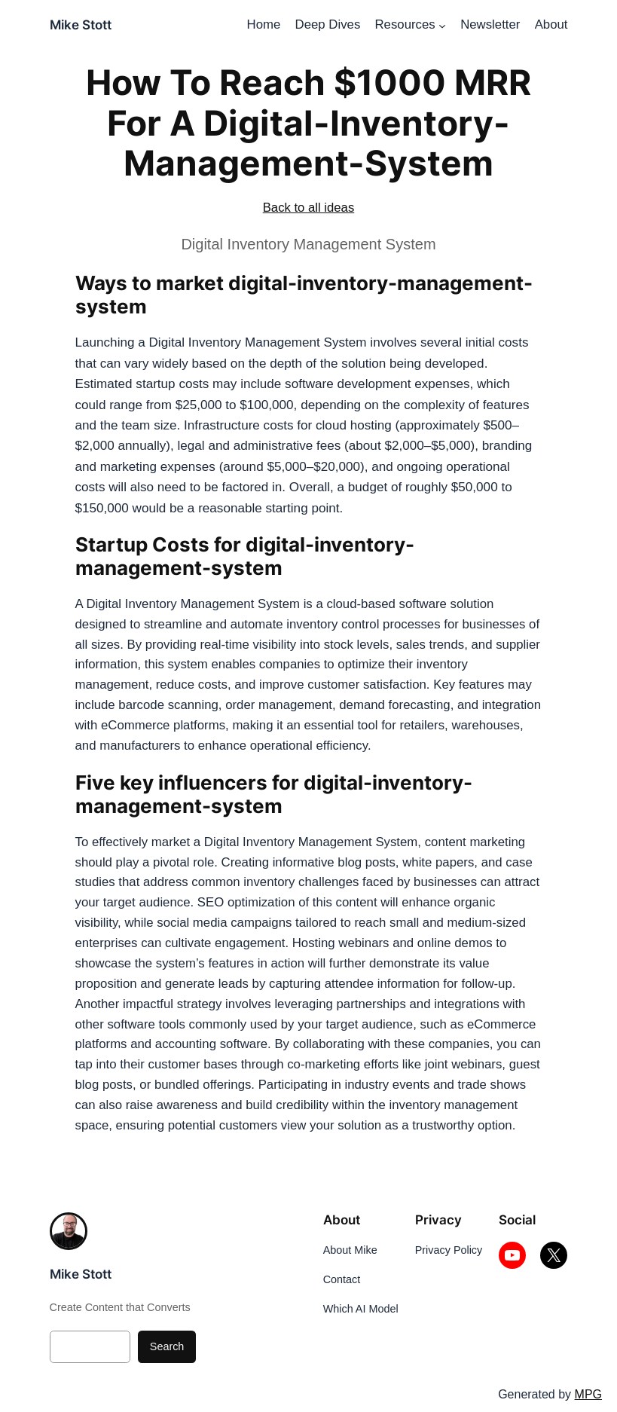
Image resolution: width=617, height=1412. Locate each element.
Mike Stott (80, 24)
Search (167, 1346)
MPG (588, 1394)
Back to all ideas (309, 207)
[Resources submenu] (442, 25)
